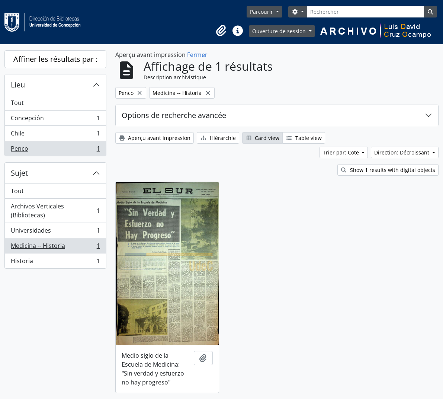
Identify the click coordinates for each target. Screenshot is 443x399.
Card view (262, 137)
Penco (55, 150)
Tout (17, 103)
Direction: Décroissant (402, 152)
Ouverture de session (279, 31)
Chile (55, 135)
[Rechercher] (365, 11)
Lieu (18, 85)
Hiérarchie (218, 137)
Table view (304, 137)
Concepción (55, 120)
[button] (221, 31)
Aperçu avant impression (155, 137)
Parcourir (262, 11)
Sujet (19, 173)
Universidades (55, 232)
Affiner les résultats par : (55, 59)
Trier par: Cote (341, 152)
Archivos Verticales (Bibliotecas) (55, 210)
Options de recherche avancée (174, 115)
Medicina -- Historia (55, 247)
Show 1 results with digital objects (388, 169)
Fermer (197, 55)
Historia (55, 262)
